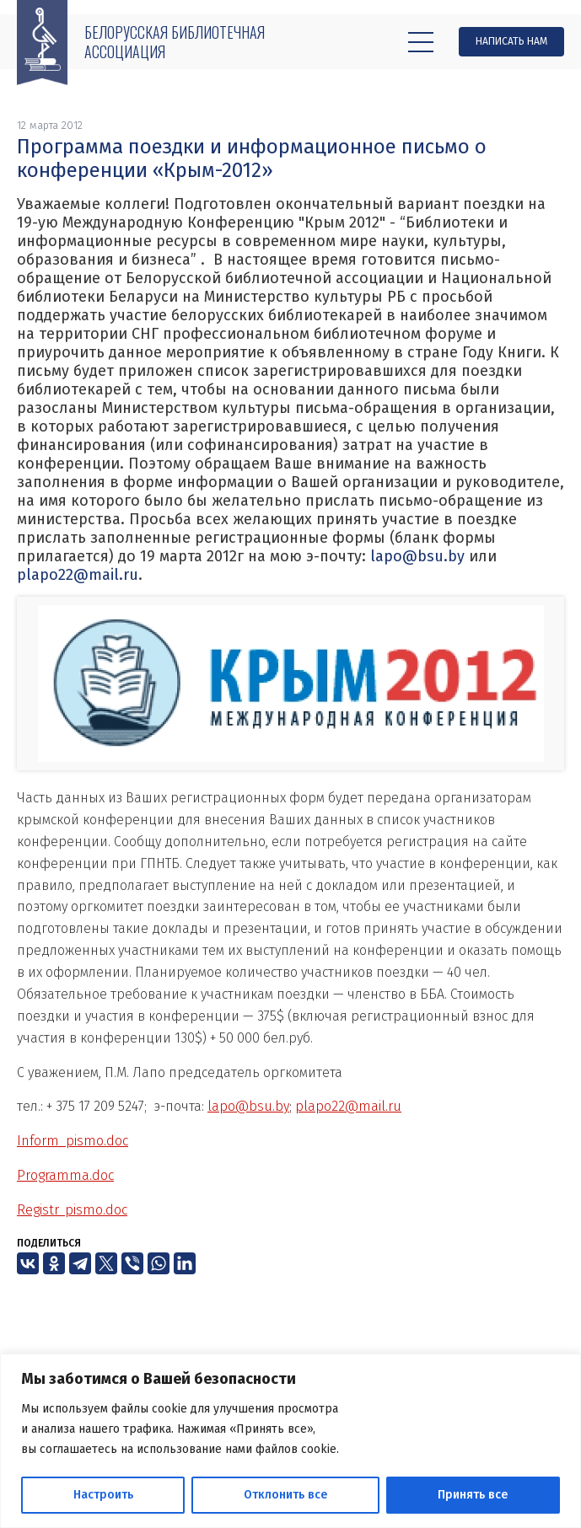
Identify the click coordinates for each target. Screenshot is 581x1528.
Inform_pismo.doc (72, 1141)
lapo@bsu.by (417, 556)
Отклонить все (285, 1495)
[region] (290, 1441)
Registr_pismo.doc (72, 1210)
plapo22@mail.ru (77, 575)
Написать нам (511, 41)
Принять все (473, 1495)
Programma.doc (65, 1175)
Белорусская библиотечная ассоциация (174, 41)
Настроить (103, 1495)
